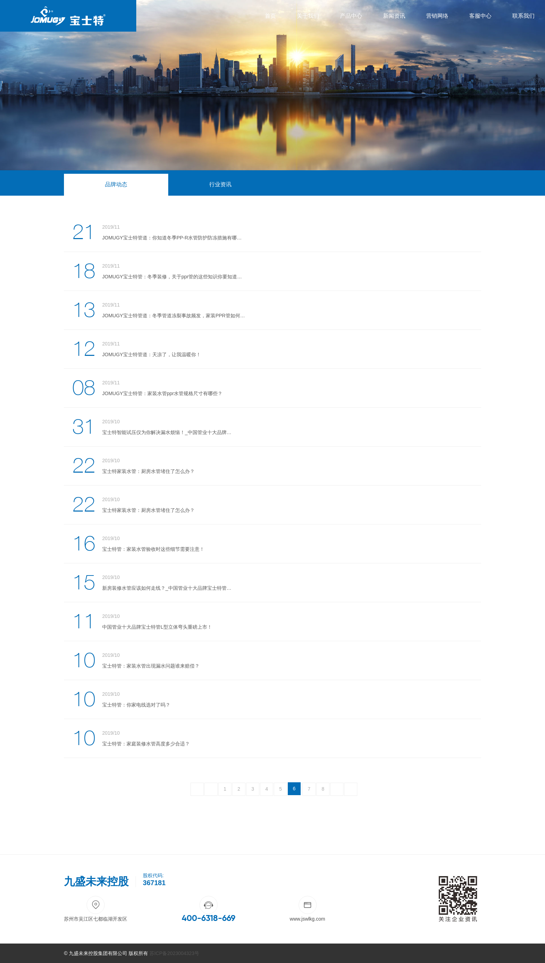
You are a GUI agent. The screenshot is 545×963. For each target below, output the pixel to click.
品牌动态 (116, 184)
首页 (270, 16)
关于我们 (308, 16)
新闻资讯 (394, 16)
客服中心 (480, 16)
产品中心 (351, 16)
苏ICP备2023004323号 (174, 953)
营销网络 (437, 16)
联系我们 (523, 16)
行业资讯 (220, 184)
